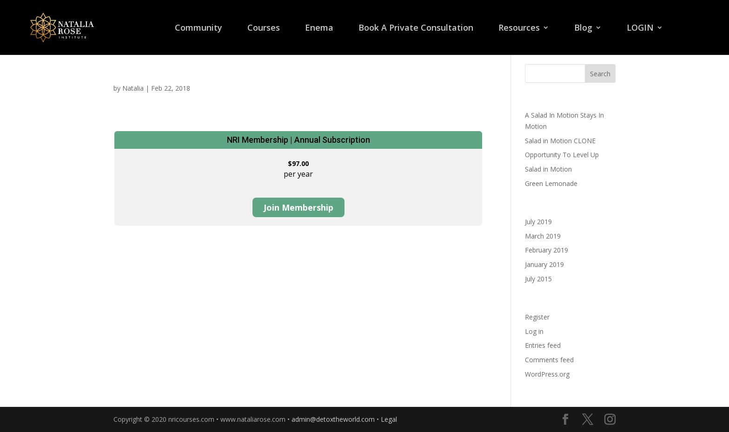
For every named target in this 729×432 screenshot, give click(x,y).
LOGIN (640, 28)
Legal (389, 419)
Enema (319, 28)
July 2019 (538, 221)
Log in (534, 331)
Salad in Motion (548, 169)
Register (537, 316)
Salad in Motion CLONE (560, 140)
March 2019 (543, 236)
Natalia (133, 88)
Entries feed (543, 345)
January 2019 (544, 264)
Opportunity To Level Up (562, 154)
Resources (519, 28)
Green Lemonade (551, 183)
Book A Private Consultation (415, 28)
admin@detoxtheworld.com (333, 419)
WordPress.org (547, 374)
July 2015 (538, 278)
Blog (583, 28)
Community (198, 28)
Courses (263, 28)
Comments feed (549, 359)
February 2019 (546, 250)
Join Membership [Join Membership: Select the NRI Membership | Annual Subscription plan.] (298, 207)
